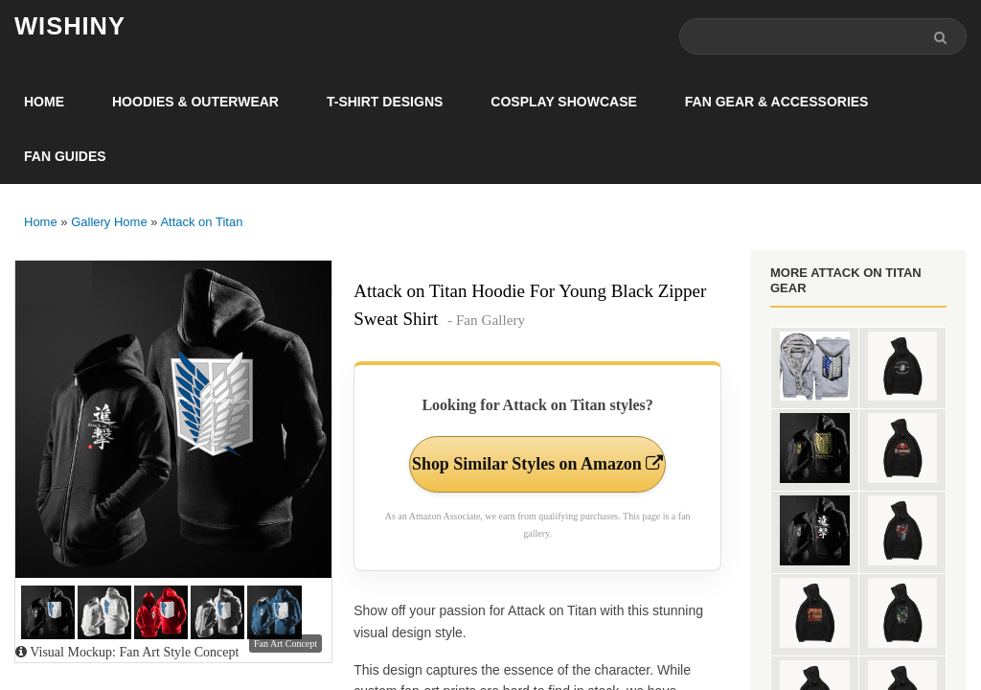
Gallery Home (109, 222)
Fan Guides (65, 156)
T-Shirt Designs (385, 101)
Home (44, 101)
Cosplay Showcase (563, 101)
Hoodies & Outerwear (195, 101)
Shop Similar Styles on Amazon (538, 463)
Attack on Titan (201, 222)
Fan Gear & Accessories (777, 101)
